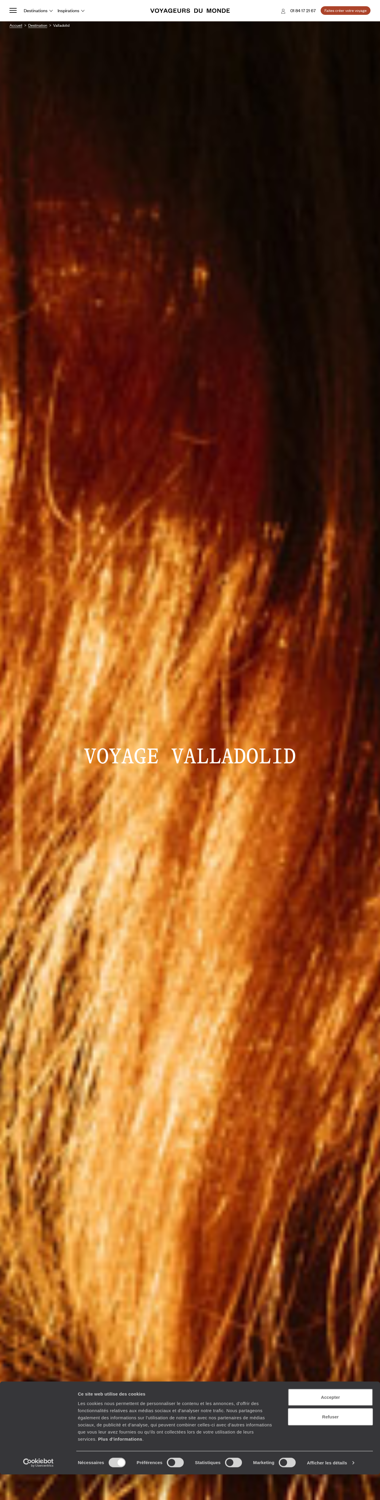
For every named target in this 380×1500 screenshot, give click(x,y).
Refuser (330, 1442)
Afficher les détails (327, 1488)
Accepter (330, 1422)
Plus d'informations (120, 1464)
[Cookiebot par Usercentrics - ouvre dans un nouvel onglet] (38, 1488)
